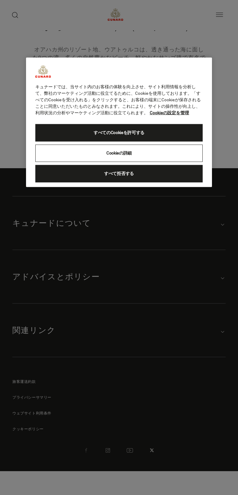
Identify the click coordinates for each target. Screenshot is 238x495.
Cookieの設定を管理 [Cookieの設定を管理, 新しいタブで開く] (169, 113)
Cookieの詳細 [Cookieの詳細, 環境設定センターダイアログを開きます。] (119, 153)
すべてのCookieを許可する (119, 132)
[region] (119, 122)
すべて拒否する (119, 173)
